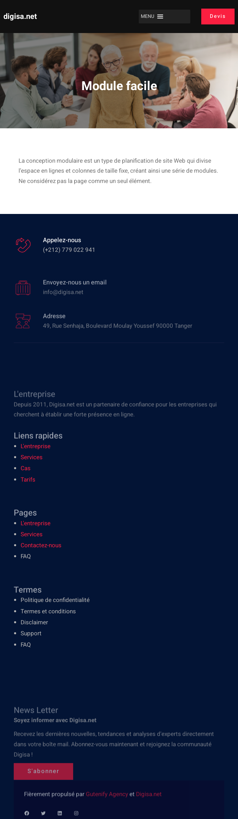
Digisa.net (149, 802)
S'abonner (43, 787)
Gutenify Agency (107, 802)
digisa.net (20, 16)
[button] (147, 16)
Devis (218, 16)
